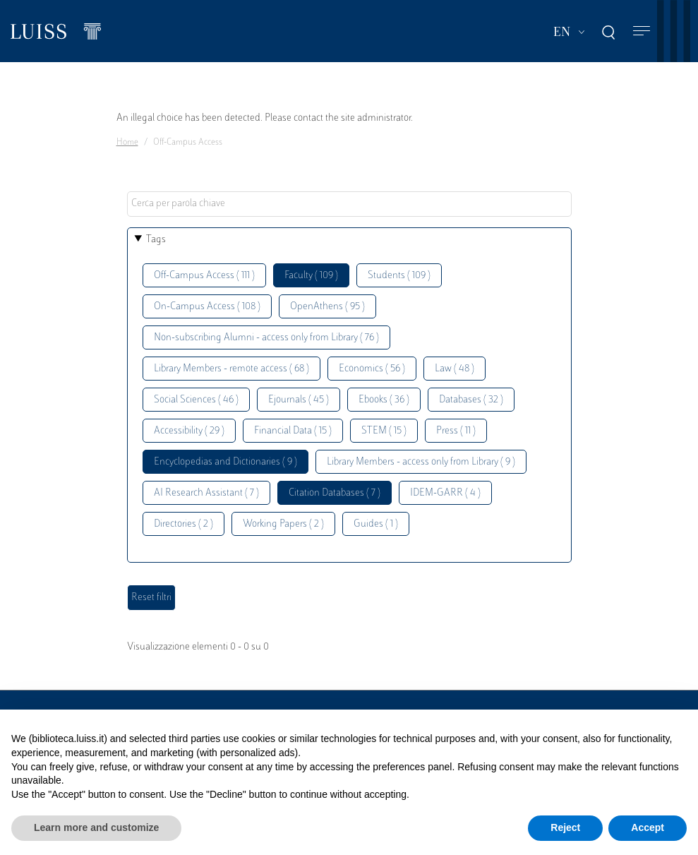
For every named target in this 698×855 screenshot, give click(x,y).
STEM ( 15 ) (384, 431)
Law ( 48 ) (454, 369)
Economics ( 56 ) (372, 369)
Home (127, 142)
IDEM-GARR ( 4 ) (445, 493)
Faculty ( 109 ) (311, 275)
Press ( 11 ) (456, 431)
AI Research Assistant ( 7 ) (206, 493)
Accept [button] (647, 827)
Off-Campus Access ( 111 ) (204, 275)
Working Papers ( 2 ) (283, 524)
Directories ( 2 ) (183, 524)
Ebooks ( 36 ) (384, 400)
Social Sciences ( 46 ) (196, 400)
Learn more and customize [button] (96, 827)
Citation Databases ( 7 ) (334, 493)
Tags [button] (156, 239)
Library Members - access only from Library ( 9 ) (421, 462)
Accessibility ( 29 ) (189, 431)
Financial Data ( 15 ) (293, 431)
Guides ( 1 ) (376, 524)
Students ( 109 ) (399, 275)
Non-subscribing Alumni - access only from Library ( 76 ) (266, 338)
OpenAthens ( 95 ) (327, 306)
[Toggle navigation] (641, 31)
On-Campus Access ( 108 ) (207, 306)
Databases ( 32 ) (471, 400)
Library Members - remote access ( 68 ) (231, 369)
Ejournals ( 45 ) (298, 400)
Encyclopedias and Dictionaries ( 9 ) (225, 462)
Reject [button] (565, 827)
